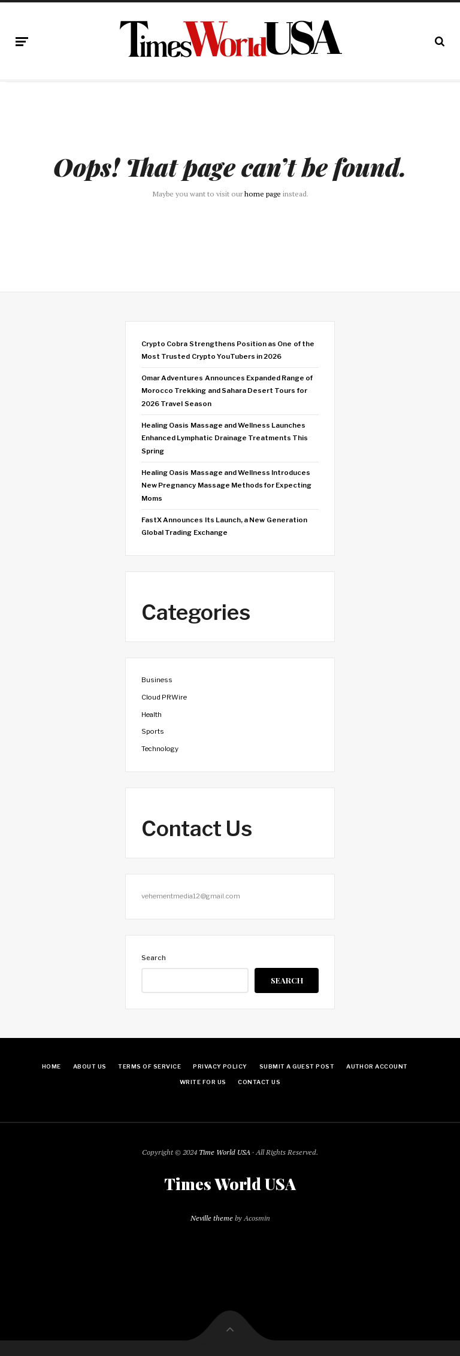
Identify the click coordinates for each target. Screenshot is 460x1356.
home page (262, 194)
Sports (152, 731)
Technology (159, 748)
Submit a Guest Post (296, 1066)
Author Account (377, 1066)
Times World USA (230, 1184)
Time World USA (224, 1152)
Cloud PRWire (164, 697)
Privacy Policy (220, 1066)
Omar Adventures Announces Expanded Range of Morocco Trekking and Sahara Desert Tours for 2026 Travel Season (227, 391)
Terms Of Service (149, 1066)
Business (156, 680)
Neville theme (211, 1218)
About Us (90, 1066)
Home (51, 1066)
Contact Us (259, 1082)
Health (151, 714)
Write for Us (203, 1082)
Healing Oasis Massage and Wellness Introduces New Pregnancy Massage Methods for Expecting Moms (226, 485)
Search (153, 958)
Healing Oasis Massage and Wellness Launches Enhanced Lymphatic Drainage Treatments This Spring (224, 438)
